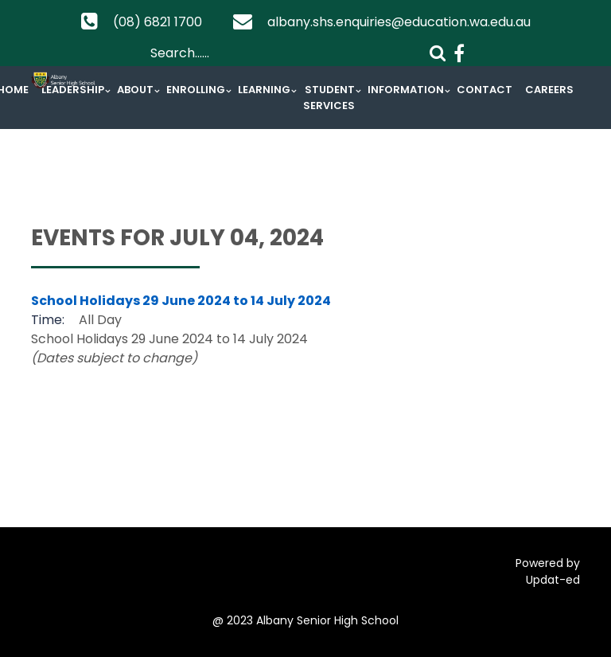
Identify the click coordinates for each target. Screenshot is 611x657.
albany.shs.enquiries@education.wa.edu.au (399, 22)
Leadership (72, 89)
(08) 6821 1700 (157, 22)
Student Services (329, 97)
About (135, 89)
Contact (484, 89)
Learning (264, 89)
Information (406, 89)
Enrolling (195, 89)
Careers (549, 89)
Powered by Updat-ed (548, 571)
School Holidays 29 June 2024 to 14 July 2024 (181, 300)
